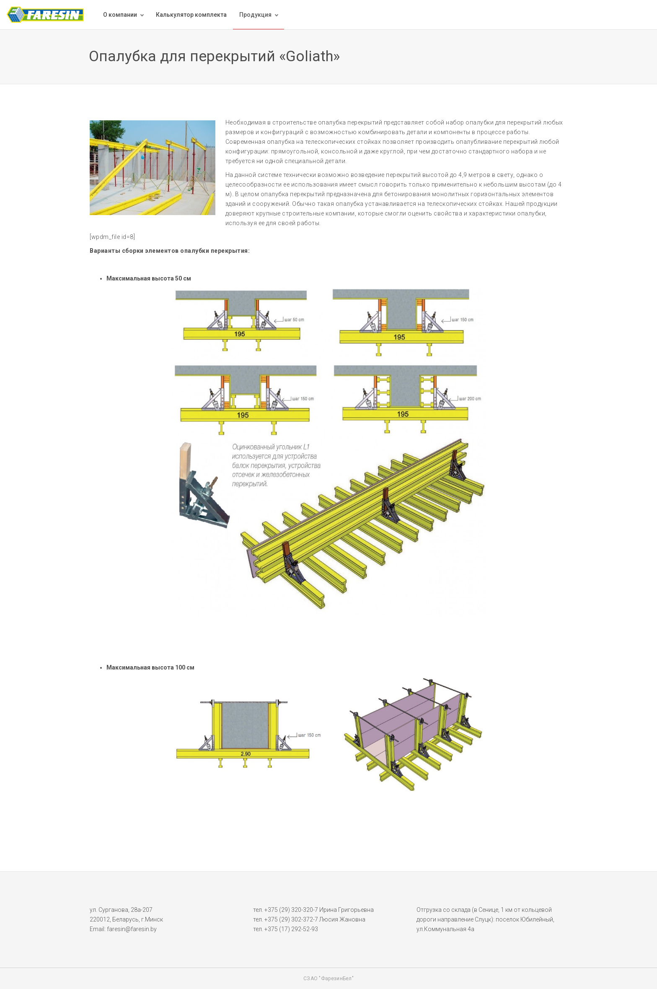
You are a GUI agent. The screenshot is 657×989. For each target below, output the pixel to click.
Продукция (255, 14)
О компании (120, 14)
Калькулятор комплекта (191, 14)
